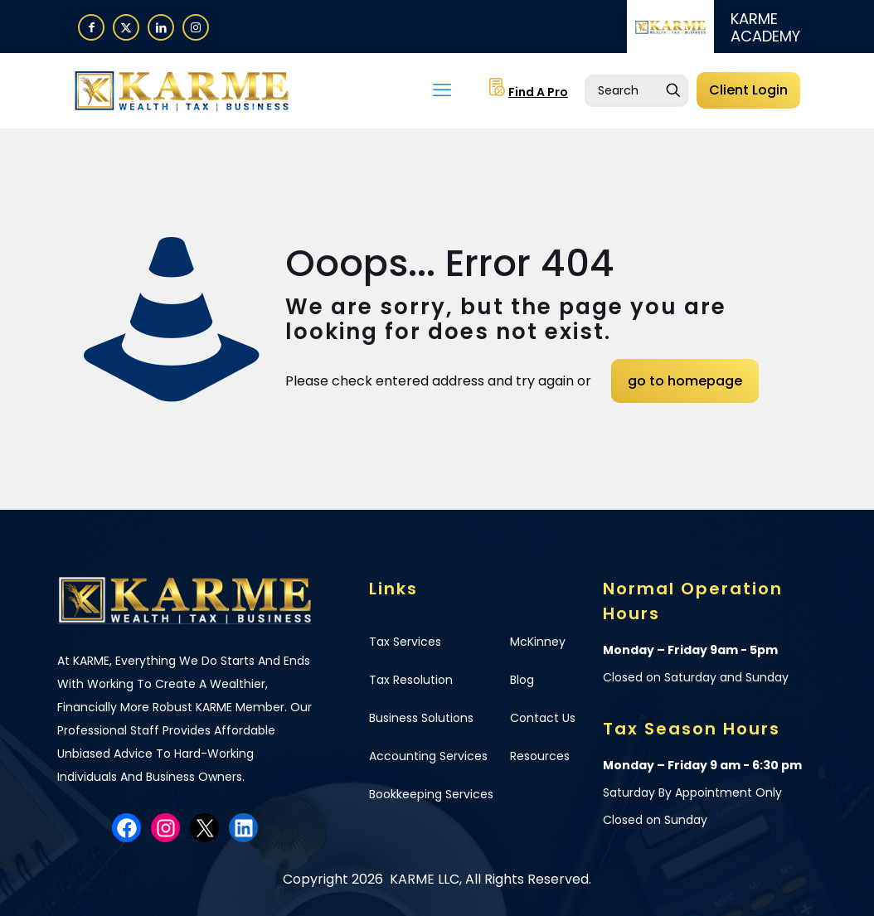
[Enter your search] (636, 91)
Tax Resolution (411, 679)
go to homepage (685, 380)
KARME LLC (422, 879)
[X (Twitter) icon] (126, 27)
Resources (540, 756)
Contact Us (542, 718)
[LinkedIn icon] (161, 27)
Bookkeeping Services (431, 794)
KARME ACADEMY (765, 27)
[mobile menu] (442, 90)
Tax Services (405, 641)
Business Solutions (421, 718)
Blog (522, 679)
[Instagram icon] (195, 27)
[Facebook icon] (91, 27)
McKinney (538, 641)
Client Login (748, 89)
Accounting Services (428, 756)
